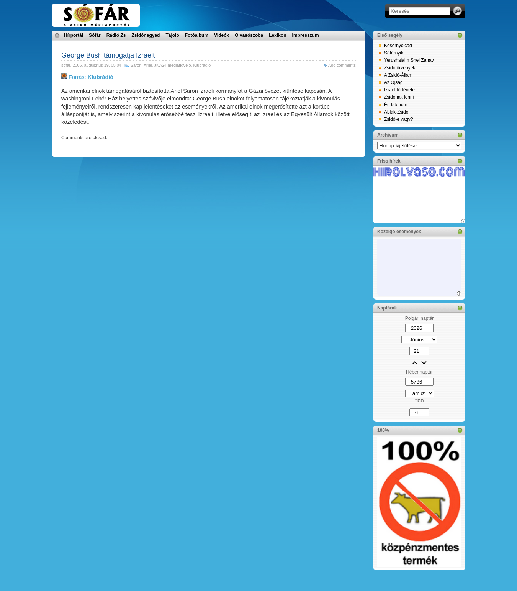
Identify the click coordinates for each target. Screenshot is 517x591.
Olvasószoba (249, 35)
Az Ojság (393, 82)
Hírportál (73, 35)
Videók (221, 35)
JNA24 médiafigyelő (172, 65)
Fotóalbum (196, 35)
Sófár (95, 35)
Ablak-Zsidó (396, 112)
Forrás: (87, 77)
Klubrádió (202, 65)
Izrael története (399, 89)
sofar (65, 65)
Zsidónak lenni (399, 97)
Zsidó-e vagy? (398, 119)
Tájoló (172, 35)
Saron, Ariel (141, 65)
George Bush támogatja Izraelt (108, 55)
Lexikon (277, 35)
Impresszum (305, 35)
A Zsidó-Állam (398, 75)
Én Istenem (395, 104)
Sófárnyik (393, 53)
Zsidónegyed (145, 35)
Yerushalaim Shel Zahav (409, 60)
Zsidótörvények (399, 68)
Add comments (342, 65)
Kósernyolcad (398, 45)
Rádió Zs (116, 35)
